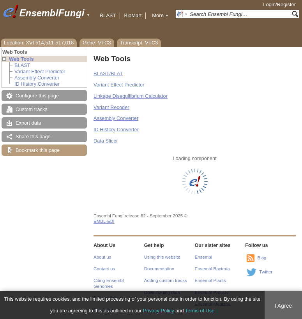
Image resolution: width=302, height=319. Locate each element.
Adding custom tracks (165, 280)
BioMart (132, 15)
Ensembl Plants (210, 280)
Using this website (162, 257)
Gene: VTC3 (97, 43)
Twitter (265, 272)
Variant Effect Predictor (39, 71)
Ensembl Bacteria (212, 268)
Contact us (104, 268)
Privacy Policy (158, 311)
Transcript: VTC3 (139, 43)
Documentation (159, 268)
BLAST (108, 15)
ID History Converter (37, 84)
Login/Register (279, 4)
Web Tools (21, 59)
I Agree (283, 306)
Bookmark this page (38, 150)
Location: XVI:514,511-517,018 (39, 43)
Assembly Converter (36, 78)
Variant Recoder (111, 107)
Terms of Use (199, 311)
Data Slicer (106, 141)
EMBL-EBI (104, 221)
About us (102, 257)
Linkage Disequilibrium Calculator (131, 96)
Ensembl (203, 257)
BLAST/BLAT (108, 73)
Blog (261, 258)
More (160, 15)
